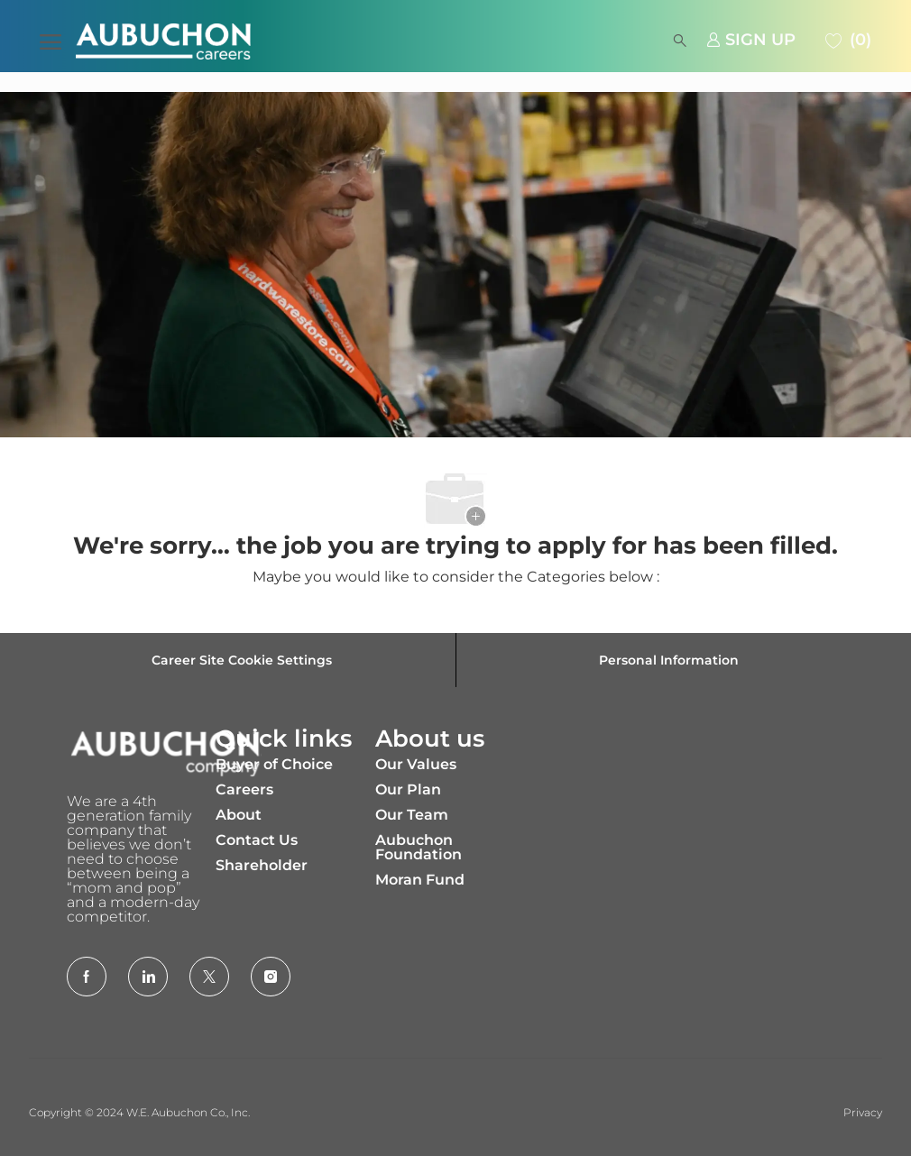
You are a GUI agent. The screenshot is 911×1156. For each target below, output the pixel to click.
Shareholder (262, 865)
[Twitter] (209, 976)
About (239, 814)
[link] (751, 40)
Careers (244, 789)
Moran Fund (420, 879)
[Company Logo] (155, 41)
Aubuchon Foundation (418, 847)
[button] (464, 40)
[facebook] (86, 976)
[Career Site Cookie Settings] (241, 660)
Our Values (415, 764)
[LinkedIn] (148, 976)
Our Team (411, 814)
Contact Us (257, 840)
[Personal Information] (669, 660)
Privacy (862, 1112)
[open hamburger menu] (50, 39)
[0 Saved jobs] (846, 40)
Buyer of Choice (274, 764)
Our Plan (408, 789)
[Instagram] (270, 976)
